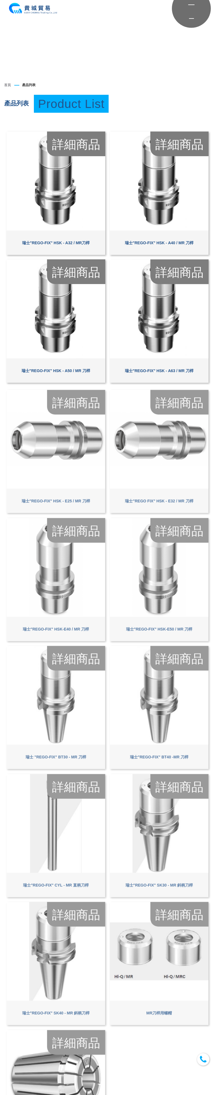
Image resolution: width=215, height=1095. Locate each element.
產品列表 (29, 85)
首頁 (7, 85)
